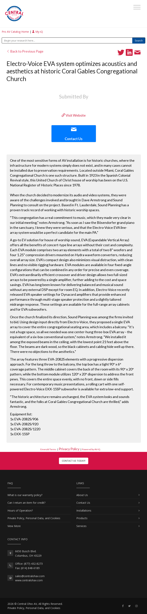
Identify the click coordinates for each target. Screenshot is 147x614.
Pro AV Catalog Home (16, 31)
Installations (83, 510)
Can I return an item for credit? (26, 502)
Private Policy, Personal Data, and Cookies (33, 518)
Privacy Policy (69, 449)
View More (14, 526)
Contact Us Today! (73, 460)
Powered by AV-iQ (91, 449)
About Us (82, 495)
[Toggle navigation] (136, 7)
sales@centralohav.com (30, 576)
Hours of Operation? (20, 510)
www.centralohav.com (29, 580)
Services (81, 526)
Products (81, 518)
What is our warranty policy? (24, 495)
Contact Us (83, 502)
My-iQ (37, 31)
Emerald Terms (48, 449)
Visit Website (74, 115)
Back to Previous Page (25, 51)
